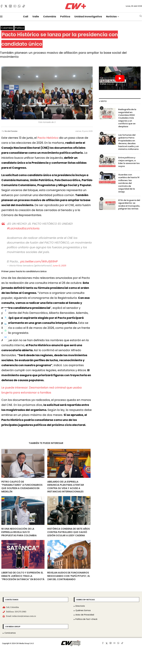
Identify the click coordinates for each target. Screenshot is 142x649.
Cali (25, 16)
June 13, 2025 (59, 265)
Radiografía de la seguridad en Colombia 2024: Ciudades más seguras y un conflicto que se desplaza (127, 117)
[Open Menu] (1, 16)
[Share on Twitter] (5, 317)
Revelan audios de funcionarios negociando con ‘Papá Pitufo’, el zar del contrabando (68, 576)
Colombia (49, 16)
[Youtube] (14, 6)
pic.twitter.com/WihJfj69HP (39, 261)
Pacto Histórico (47, 138)
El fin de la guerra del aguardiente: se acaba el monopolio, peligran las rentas (129, 199)
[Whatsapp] (19, 6)
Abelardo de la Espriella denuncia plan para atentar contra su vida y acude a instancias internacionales (65, 486)
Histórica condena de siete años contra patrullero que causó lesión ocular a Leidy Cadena (68, 532)
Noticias (111, 16)
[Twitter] (5, 6)
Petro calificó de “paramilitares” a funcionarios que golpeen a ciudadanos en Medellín (21, 486)
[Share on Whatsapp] (5, 330)
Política (65, 16)
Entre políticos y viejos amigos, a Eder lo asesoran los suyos (129, 159)
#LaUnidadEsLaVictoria (23, 228)
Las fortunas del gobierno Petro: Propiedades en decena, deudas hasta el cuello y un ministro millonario (128, 141)
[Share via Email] (5, 337)
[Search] (140, 16)
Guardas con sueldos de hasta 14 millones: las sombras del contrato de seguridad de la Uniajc (129, 180)
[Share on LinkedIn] (5, 324)
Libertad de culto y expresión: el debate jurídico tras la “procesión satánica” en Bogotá (22, 576)
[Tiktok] (23, 6)
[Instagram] (10, 6)
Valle (35, 16)
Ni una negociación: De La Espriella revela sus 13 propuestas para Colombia (19, 532)
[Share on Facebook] (5, 310)
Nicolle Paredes (11, 131)
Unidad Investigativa (88, 16)
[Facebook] (1, 6)
